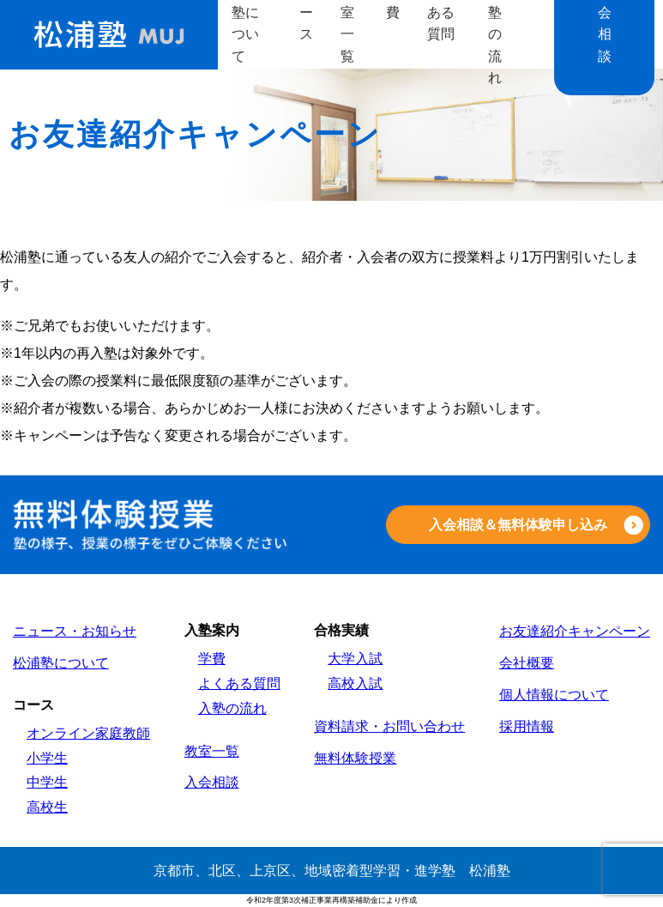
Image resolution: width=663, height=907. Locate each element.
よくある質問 (239, 683)
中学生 (47, 782)
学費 (212, 658)
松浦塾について (61, 663)
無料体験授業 (355, 758)
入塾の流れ (232, 708)
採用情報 (526, 726)
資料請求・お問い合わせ (389, 726)
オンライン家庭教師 (88, 733)
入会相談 (211, 782)
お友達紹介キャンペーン (574, 631)
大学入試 (355, 658)
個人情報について (554, 694)
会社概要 (526, 663)
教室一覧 (211, 751)
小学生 (47, 758)
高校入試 (355, 683)
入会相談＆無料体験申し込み (518, 524)
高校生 (47, 807)
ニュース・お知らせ (74, 631)
